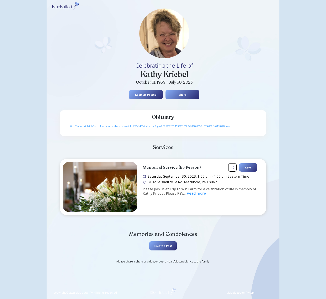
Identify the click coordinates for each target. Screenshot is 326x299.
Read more (196, 193)
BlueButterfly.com (243, 292)
